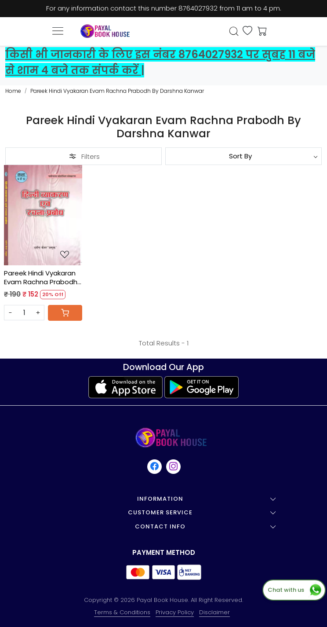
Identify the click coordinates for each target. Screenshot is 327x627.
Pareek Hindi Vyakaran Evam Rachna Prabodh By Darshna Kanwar (40, 277)
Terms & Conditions (122, 612)
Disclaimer (214, 612)
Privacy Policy (175, 612)
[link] (234, 31)
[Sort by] (243, 156)
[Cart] (65, 313)
